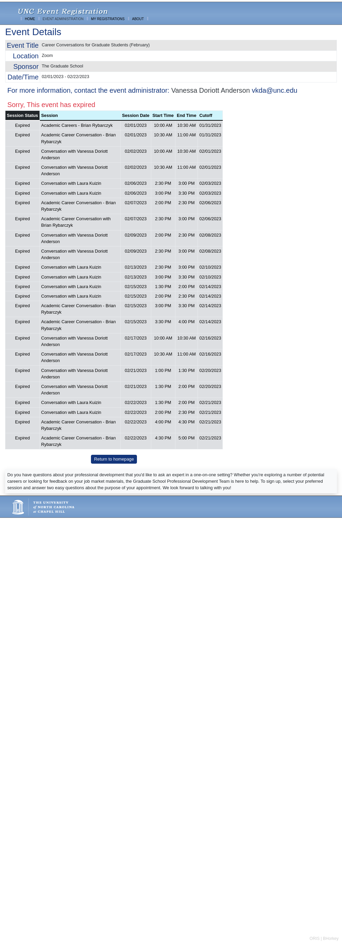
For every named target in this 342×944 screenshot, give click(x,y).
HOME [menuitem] (30, 19)
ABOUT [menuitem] (138, 19)
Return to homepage (114, 459)
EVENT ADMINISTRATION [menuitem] (63, 19)
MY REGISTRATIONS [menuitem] (108, 19)
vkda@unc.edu (274, 90)
